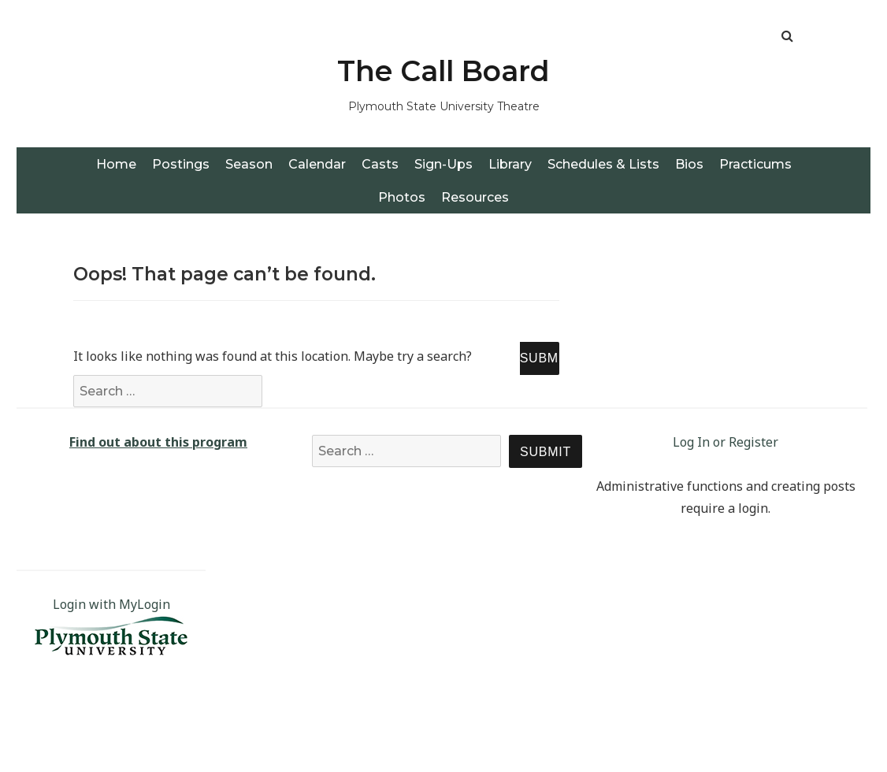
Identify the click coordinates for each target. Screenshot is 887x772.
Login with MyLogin (111, 604)
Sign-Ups (443, 164)
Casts (380, 164)
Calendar (317, 164)
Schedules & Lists (603, 164)
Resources (475, 197)
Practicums (755, 164)
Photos (401, 197)
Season (249, 164)
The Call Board (443, 71)
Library (510, 164)
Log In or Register (725, 442)
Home (116, 164)
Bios (689, 164)
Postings (181, 164)
